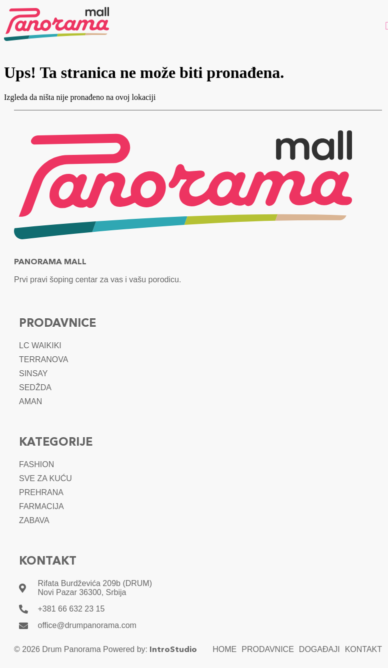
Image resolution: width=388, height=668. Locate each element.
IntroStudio (173, 650)
